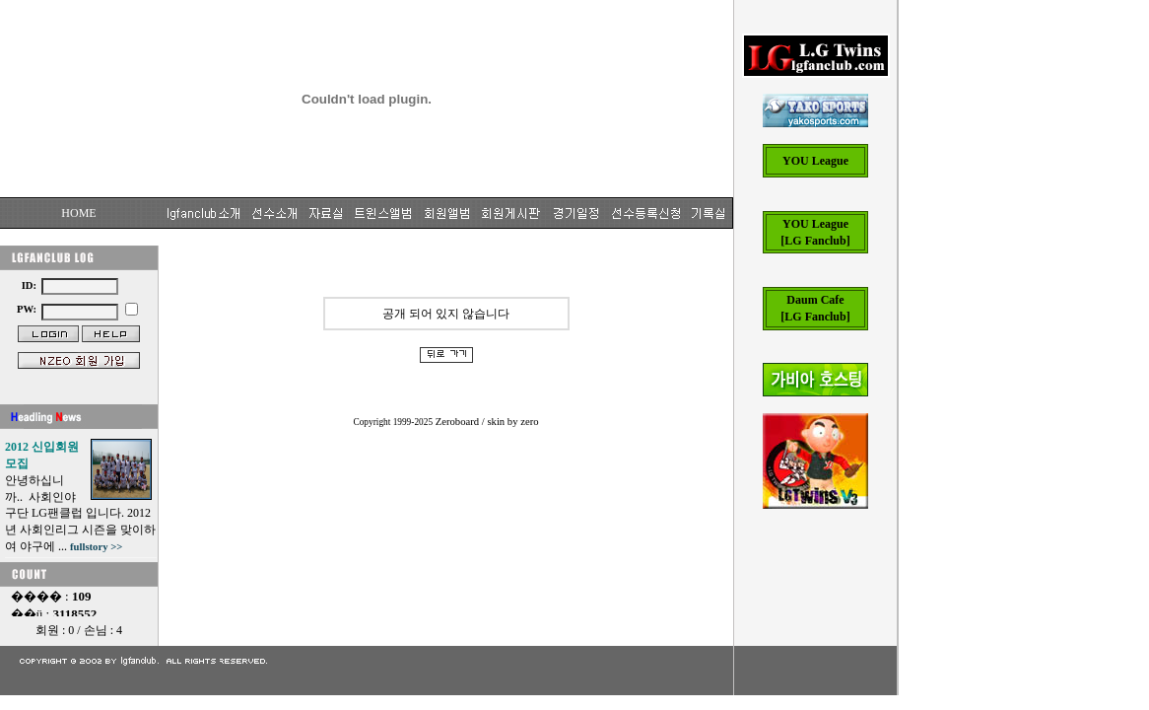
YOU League (815, 161)
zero (529, 421)
